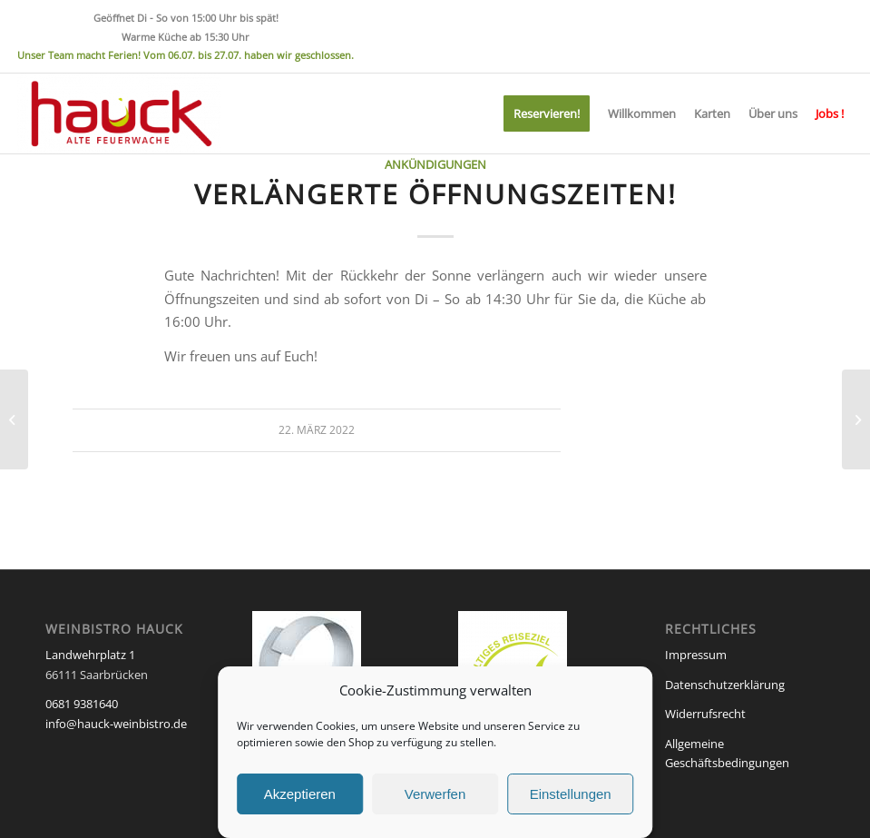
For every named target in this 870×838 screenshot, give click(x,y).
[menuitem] (546, 113)
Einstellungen (570, 794)
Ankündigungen (435, 164)
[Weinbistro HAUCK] (118, 113)
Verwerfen (435, 794)
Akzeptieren (300, 794)
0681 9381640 (81, 703)
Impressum (696, 654)
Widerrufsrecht (705, 713)
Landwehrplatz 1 (90, 654)
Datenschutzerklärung (725, 684)
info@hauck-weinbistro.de (116, 723)
